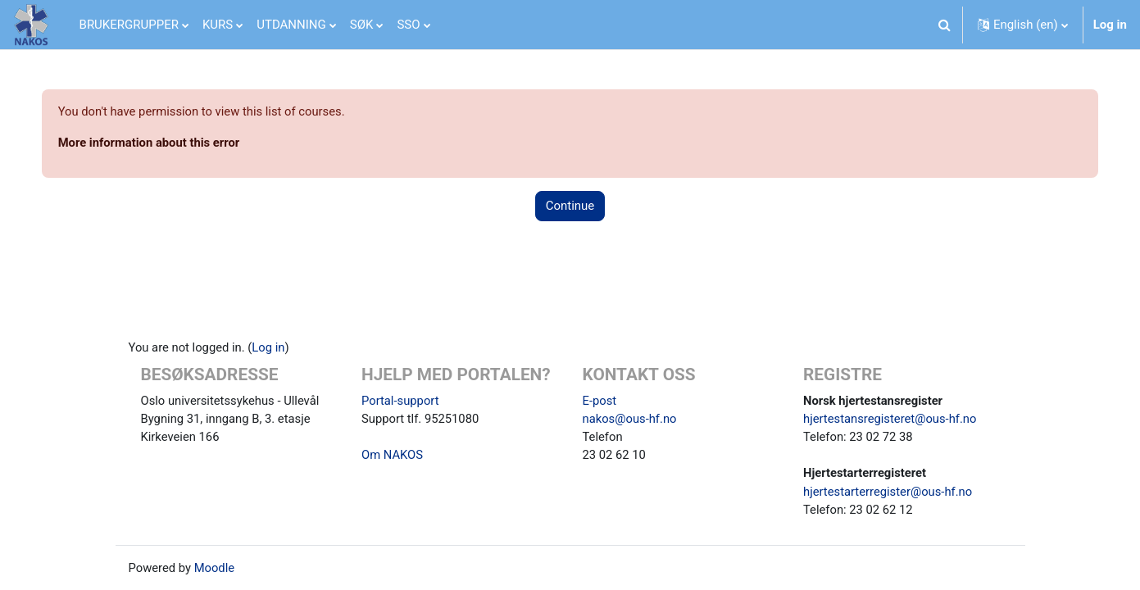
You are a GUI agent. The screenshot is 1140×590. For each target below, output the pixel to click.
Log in (1110, 24)
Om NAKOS (392, 454)
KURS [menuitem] (217, 24)
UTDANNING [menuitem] (291, 24)
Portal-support (400, 398)
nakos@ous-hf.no (631, 417)
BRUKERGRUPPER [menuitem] (129, 24)
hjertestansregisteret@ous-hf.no (891, 417)
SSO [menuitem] (408, 24)
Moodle (215, 567)
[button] (945, 24)
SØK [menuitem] (362, 24)
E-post (600, 398)
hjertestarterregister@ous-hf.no (888, 490)
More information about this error (167, 143)
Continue (570, 206)
